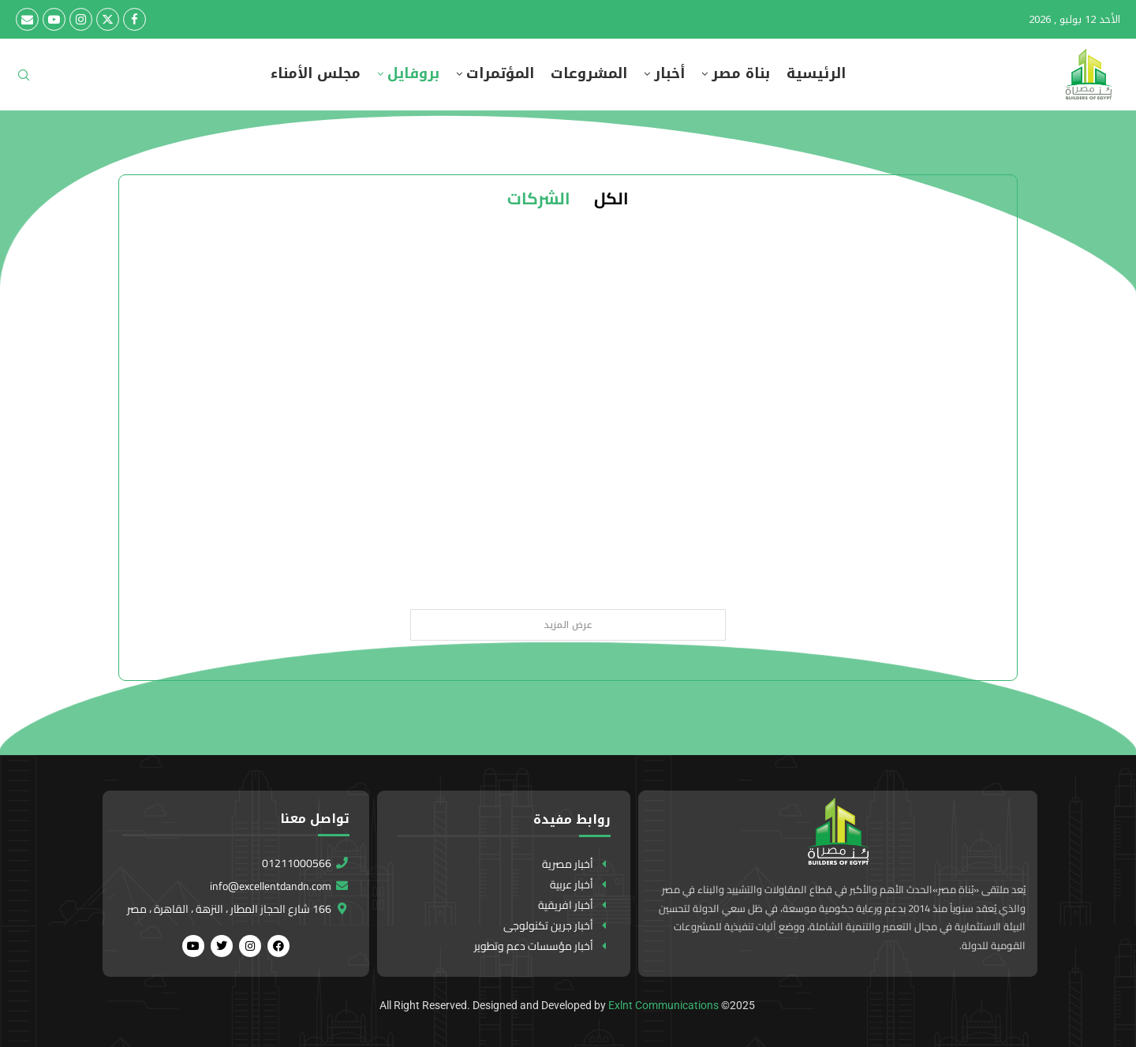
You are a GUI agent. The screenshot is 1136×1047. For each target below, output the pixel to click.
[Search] (24, 80)
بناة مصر (741, 73)
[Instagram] (80, 19)
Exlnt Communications (663, 1005)
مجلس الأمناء (316, 73)
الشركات (538, 198)
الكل (611, 198)
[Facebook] (134, 19)
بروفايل (413, 73)
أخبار (669, 73)
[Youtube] (54, 19)
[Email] (27, 19)
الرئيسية (816, 73)
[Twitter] (107, 19)
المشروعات (589, 73)
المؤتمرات (500, 73)
